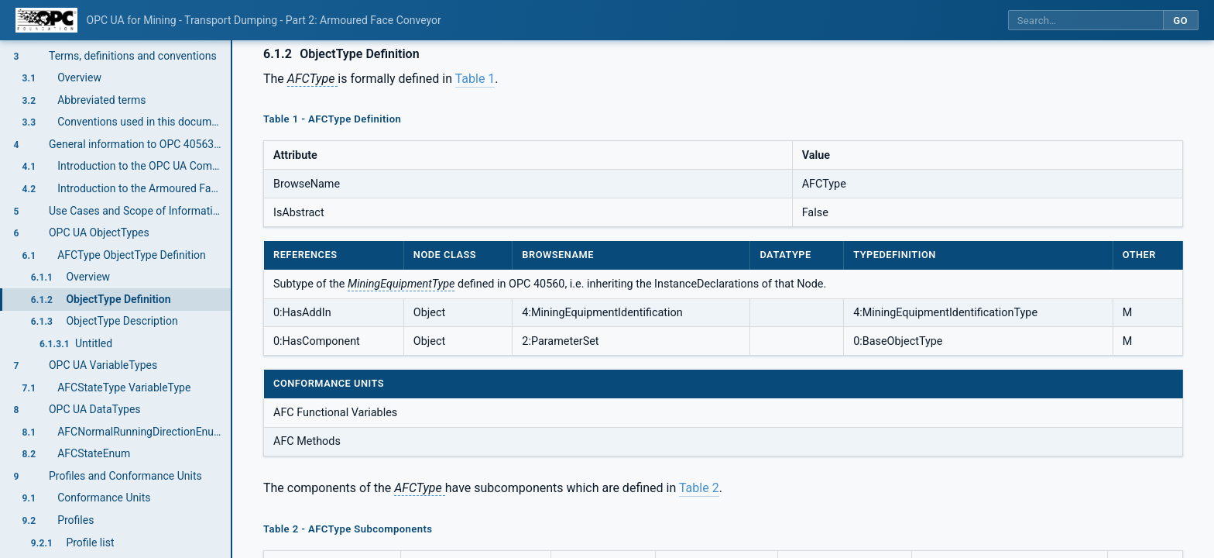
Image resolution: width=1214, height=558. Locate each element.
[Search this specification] (1085, 20)
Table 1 (475, 78)
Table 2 (699, 487)
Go (1180, 20)
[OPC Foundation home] (46, 20)
